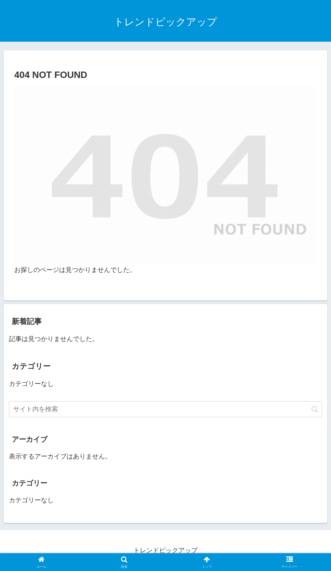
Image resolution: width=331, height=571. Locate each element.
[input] (165, 409)
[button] (315, 409)
